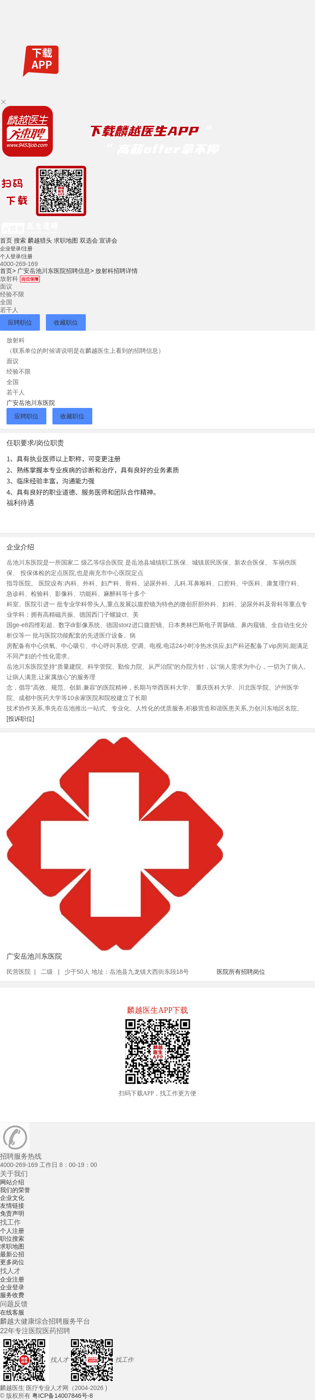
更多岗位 (12, 1262)
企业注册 (12, 1279)
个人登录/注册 (16, 256)
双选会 (89, 240)
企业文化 (12, 1197)
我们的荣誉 (15, 1189)
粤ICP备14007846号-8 (62, 1395)
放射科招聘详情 (116, 270)
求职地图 (66, 240)
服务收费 (12, 1295)
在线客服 (12, 1312)
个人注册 (12, 1230)
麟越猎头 (40, 240)
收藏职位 (66, 322)
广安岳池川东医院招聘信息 (55, 270)
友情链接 (12, 1205)
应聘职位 (20, 322)
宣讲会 (108, 240)
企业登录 (12, 1287)
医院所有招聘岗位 (241, 971)
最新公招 (12, 1254)
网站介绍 (12, 1182)
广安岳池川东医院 (30, 402)
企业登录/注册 (16, 249)
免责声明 (12, 1213)
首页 (6, 240)
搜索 (20, 240)
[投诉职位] (20, 718)
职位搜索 (12, 1238)
